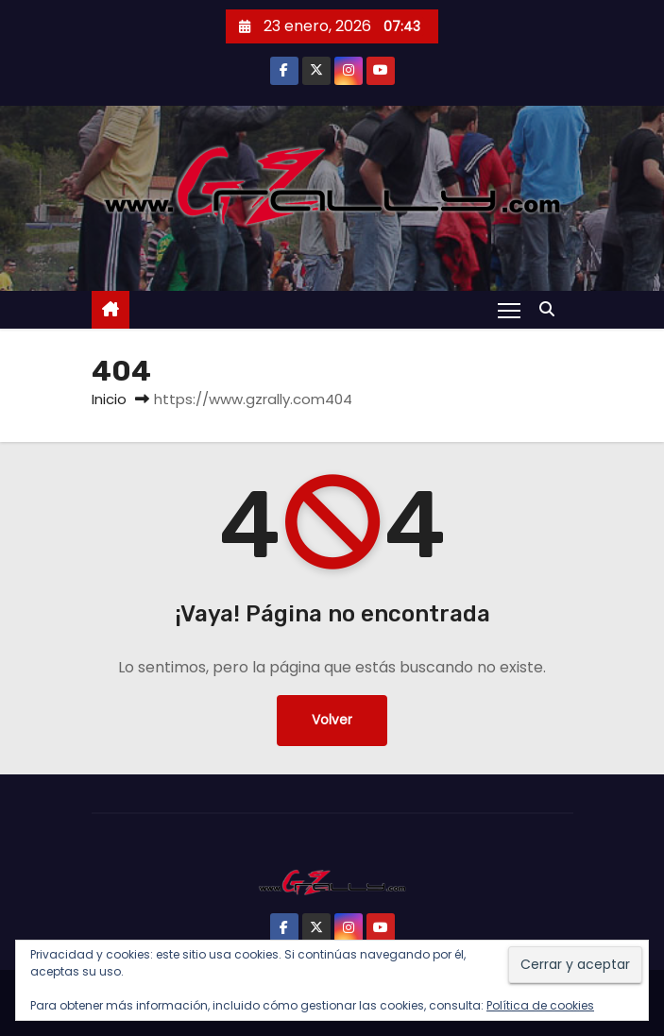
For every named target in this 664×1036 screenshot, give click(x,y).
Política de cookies (540, 1005)
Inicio (109, 399)
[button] (551, 309)
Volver (332, 720)
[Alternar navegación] (509, 310)
